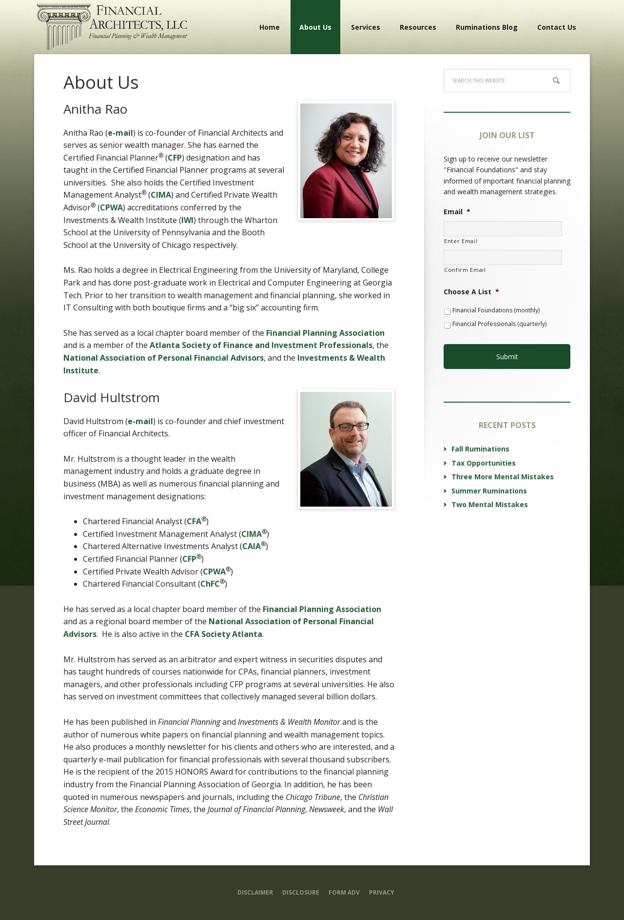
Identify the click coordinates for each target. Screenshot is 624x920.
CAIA (251, 546)
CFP (175, 157)
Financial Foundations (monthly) (496, 310)
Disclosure (300, 892)
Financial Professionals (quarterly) (499, 324)
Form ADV (344, 892)
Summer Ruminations (489, 485)
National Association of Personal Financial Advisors (163, 357)
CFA (194, 521)
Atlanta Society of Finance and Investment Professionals (261, 345)
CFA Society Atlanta (223, 634)
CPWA (111, 207)
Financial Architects (112, 27)
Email (457, 211)
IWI (187, 220)
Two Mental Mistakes (489, 499)
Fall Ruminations (480, 443)
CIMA (161, 194)
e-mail (120, 132)
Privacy (381, 892)
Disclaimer (255, 892)
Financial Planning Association (325, 332)
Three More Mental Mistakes (502, 471)
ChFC (210, 583)
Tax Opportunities (483, 457)
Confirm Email (465, 269)
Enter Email (460, 241)
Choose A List (471, 291)
